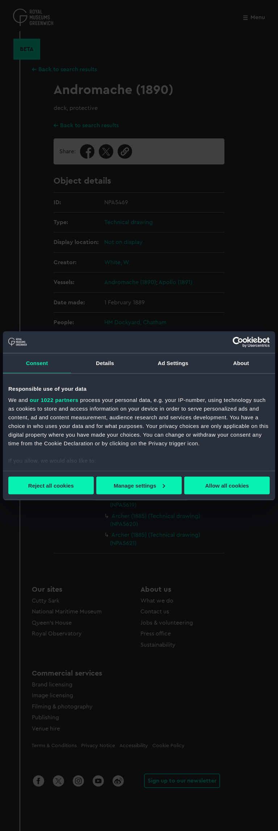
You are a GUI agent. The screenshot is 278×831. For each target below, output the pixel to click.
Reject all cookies (51, 485)
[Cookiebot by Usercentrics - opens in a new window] (238, 342)
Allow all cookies (227, 485)
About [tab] (241, 363)
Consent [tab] (37, 363)
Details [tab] (105, 363)
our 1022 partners (54, 400)
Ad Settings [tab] (173, 363)
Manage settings (139, 485)
